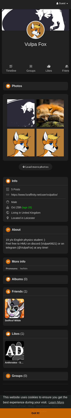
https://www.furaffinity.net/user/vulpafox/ (34, 194)
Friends (17, 291)
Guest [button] (62, 3)
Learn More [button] (56, 402)
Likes (16, 333)
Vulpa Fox (35, 44)
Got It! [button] (35, 413)
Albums (17, 279)
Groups (17, 375)
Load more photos (35, 166)
